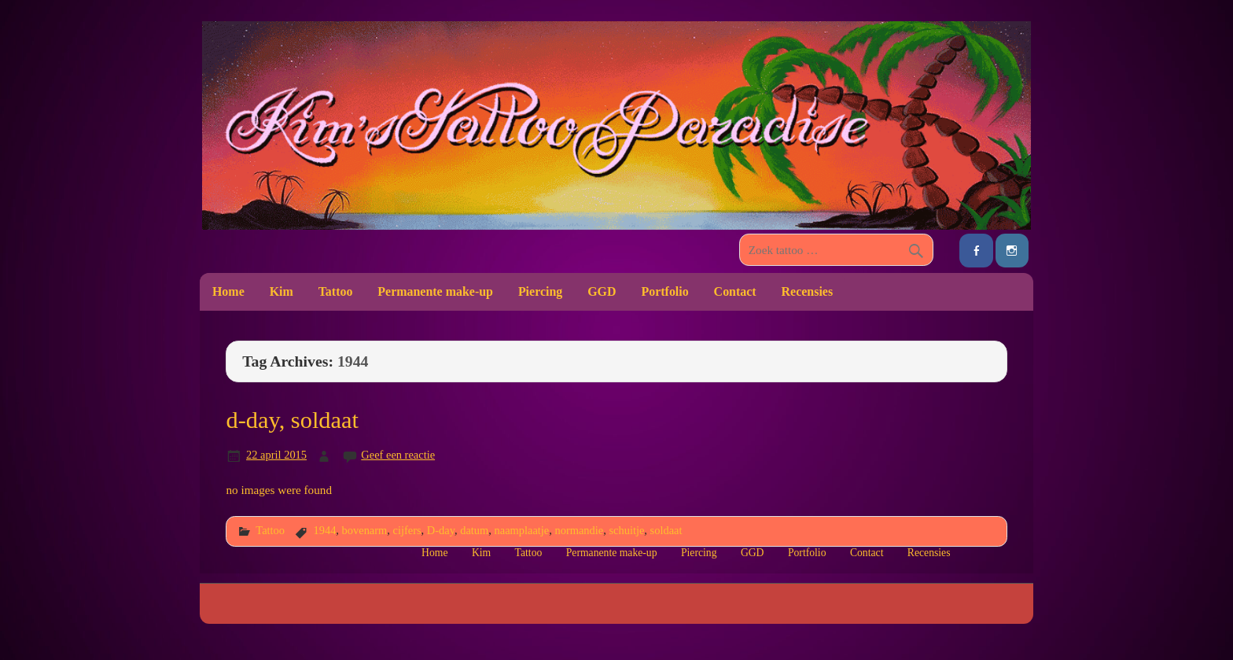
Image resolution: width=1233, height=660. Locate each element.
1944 (324, 530)
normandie (578, 530)
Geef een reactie (398, 454)
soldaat (666, 530)
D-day (441, 530)
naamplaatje (522, 530)
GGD (601, 291)
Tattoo (335, 291)
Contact (735, 291)
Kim (281, 291)
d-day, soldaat (292, 420)
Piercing (540, 291)
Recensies (808, 291)
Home (228, 291)
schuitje (626, 530)
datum (474, 530)
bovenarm (365, 530)
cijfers (407, 530)
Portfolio (664, 291)
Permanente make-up (435, 291)
